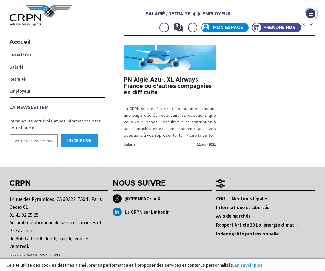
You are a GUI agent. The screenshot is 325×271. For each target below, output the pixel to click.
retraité (179, 14)
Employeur (216, 14)
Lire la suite (201, 135)
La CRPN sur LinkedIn (141, 212)
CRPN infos (20, 55)
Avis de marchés (233, 216)
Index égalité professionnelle (247, 234)
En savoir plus (248, 265)
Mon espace (228, 27)
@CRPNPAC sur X (136, 198)
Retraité (18, 79)
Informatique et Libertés (242, 207)
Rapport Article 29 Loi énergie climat (255, 225)
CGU (220, 198)
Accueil (20, 42)
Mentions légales (250, 198)
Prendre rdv (279, 27)
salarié (155, 14)
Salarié (129, 144)
